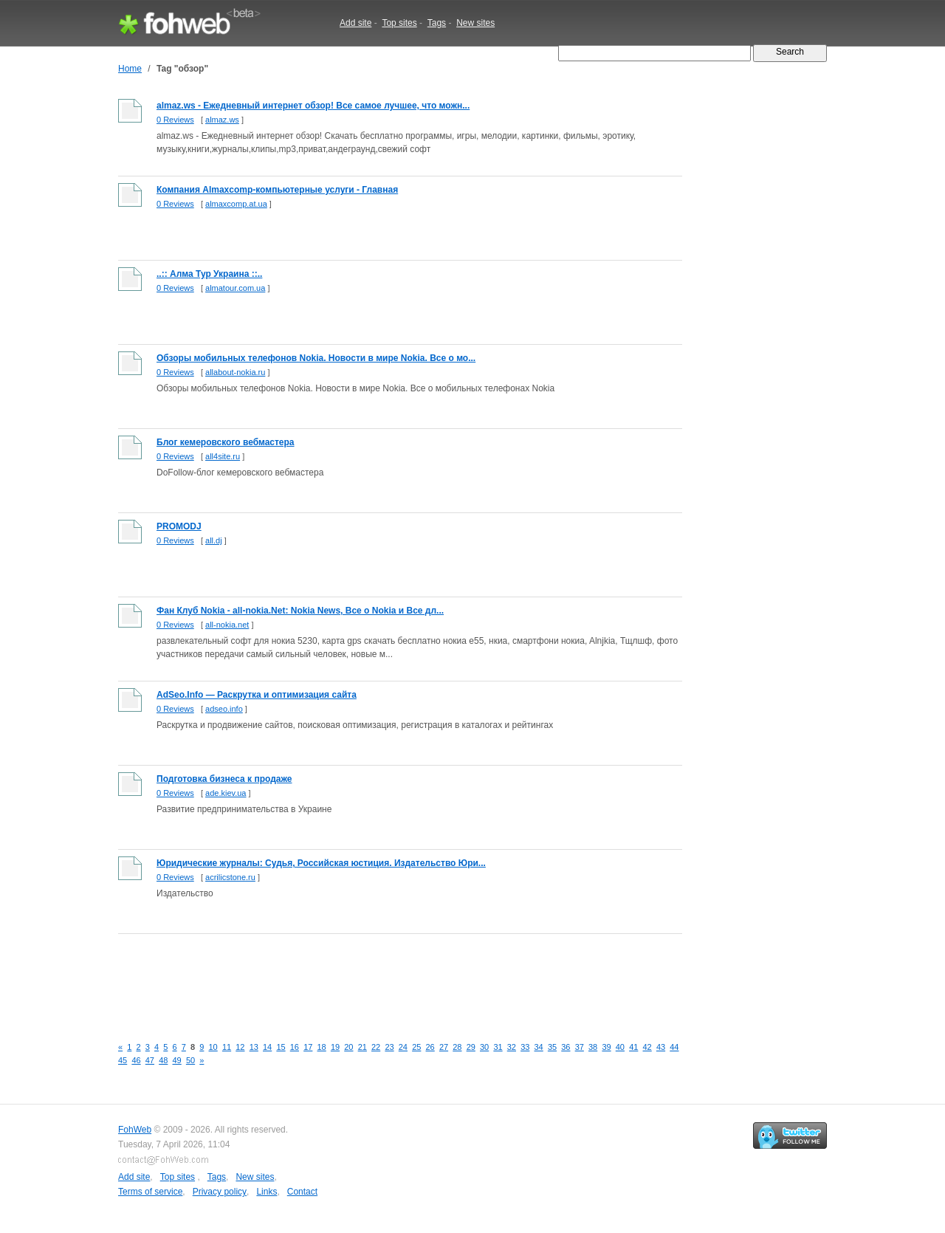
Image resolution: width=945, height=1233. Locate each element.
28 (457, 1047)
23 (389, 1047)
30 (484, 1047)
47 (149, 1060)
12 (240, 1047)
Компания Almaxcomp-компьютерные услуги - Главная (277, 190)
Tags (436, 23)
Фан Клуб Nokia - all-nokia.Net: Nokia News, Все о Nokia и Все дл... (300, 610)
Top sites (399, 23)
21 (362, 1047)
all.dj (213, 540)
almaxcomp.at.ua (236, 203)
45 (122, 1060)
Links (266, 1191)
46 (135, 1060)
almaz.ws (222, 119)
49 (177, 1060)
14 (267, 1047)
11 (226, 1047)
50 (190, 1060)
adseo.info (224, 708)
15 (280, 1047)
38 (592, 1047)
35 (552, 1047)
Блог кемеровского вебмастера (226, 442)
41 (633, 1047)
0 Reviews (175, 119)
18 (321, 1047)
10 (213, 1047)
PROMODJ (179, 526)
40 (620, 1047)
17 (307, 1047)
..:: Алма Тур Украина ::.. (209, 274)
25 (416, 1047)
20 (348, 1047)
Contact (302, 1191)
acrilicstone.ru (230, 877)
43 (660, 1047)
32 (511, 1047)
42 (647, 1047)
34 (539, 1047)
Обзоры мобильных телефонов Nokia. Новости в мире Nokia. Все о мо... (316, 358)
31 (497, 1047)
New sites (475, 23)
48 (163, 1060)
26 (430, 1047)
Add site (355, 23)
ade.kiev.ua (225, 793)
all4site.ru (222, 456)
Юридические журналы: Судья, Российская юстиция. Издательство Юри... (321, 863)
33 (524, 1047)
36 (565, 1047)
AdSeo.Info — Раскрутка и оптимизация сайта (257, 695)
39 (606, 1047)
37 (579, 1047)
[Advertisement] (387, 977)
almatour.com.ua (235, 288)
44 (674, 1047)
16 (294, 1047)
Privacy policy (220, 1191)
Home (130, 68)
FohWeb (134, 1129)
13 (254, 1047)
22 (375, 1047)
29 (471, 1047)
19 (335, 1047)
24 (403, 1047)
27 (443, 1047)
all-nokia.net (227, 624)
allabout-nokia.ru (235, 372)
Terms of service (150, 1191)
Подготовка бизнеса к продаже (224, 779)
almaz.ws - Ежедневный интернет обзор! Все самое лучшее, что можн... (313, 105)
